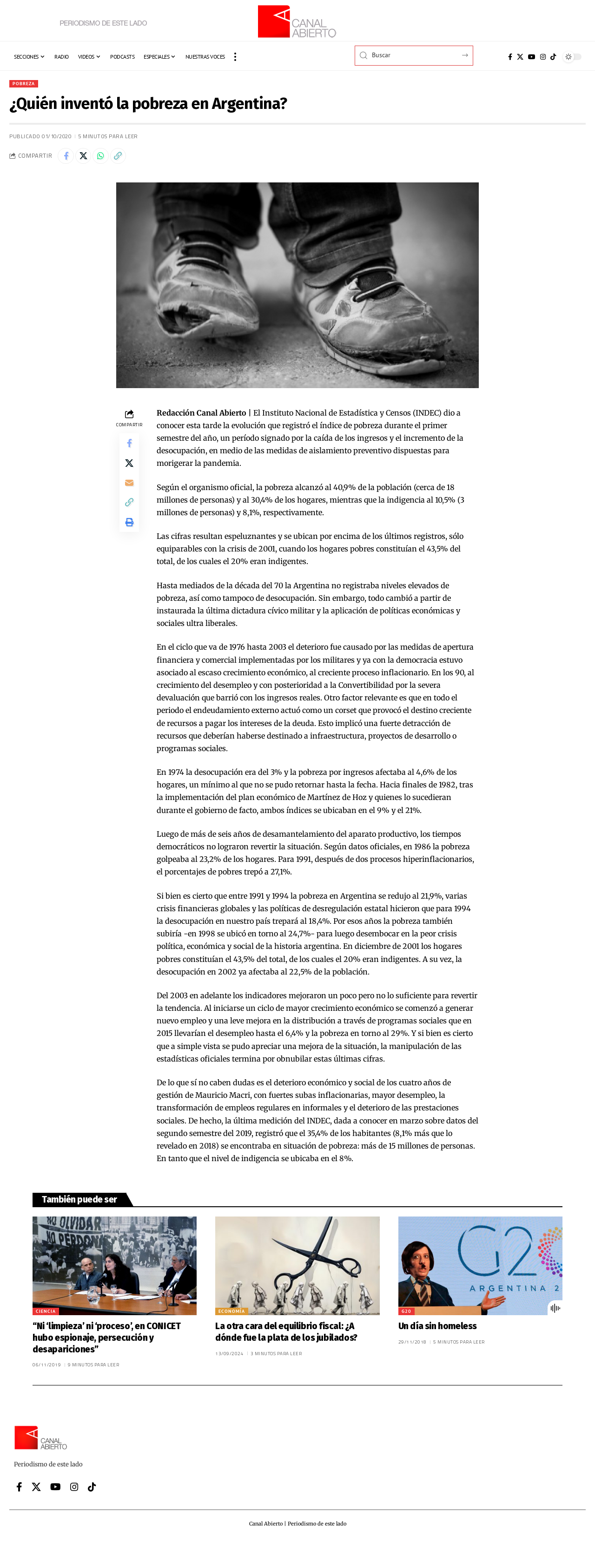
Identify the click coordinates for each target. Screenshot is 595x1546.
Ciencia (46, 1315)
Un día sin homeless (437, 1329)
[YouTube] (532, 57)
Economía (231, 1315)
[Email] (129, 493)
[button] (235, 57)
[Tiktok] (553, 57)
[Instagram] (543, 57)
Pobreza (26, 84)
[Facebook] (510, 57)
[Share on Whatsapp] (107, 158)
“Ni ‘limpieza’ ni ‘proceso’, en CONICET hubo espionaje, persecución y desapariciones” (106, 1341)
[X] (520, 57)
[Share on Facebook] (67, 158)
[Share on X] (87, 158)
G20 (406, 1315)
